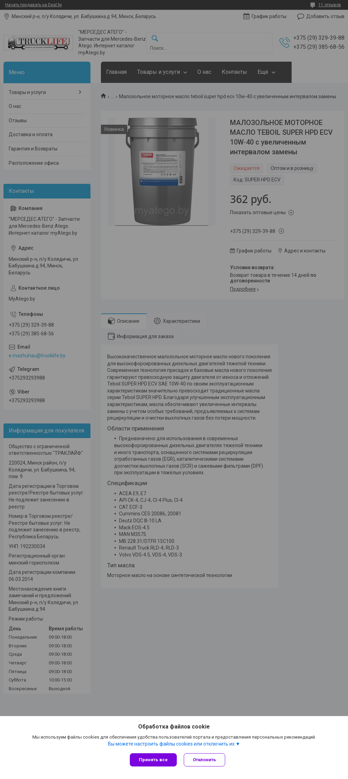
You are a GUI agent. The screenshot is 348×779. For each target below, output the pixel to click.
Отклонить (204, 759)
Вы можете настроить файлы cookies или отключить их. (172, 744)
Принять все (153, 759)
